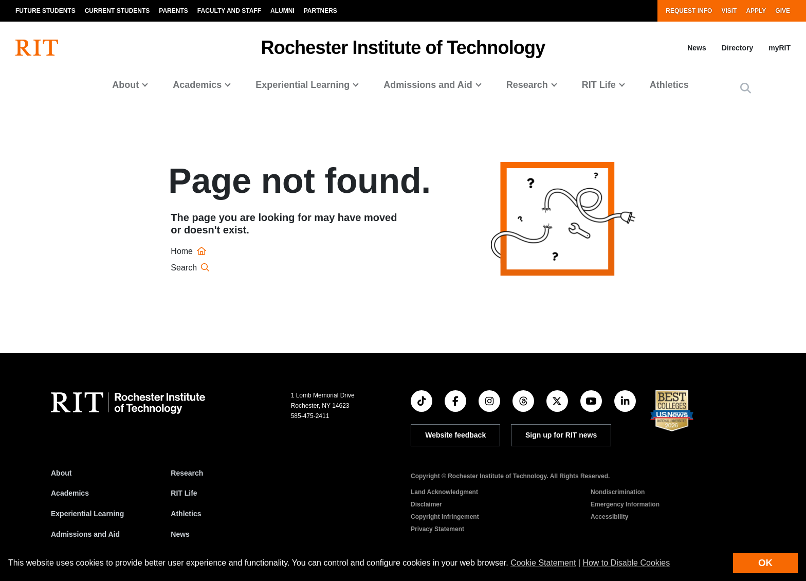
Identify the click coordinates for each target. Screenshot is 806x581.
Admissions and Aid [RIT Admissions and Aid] (85, 534)
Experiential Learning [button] (302, 85)
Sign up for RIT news (561, 435)
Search (191, 267)
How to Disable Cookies (626, 562)
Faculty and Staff (229, 10)
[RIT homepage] (36, 48)
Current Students (117, 10)
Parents (173, 10)
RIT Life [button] (599, 85)
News (696, 48)
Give (782, 10)
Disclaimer (426, 504)
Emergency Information (625, 504)
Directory (737, 48)
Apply (756, 10)
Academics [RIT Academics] (70, 493)
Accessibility (609, 516)
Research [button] (527, 85)
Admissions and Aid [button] (427, 85)
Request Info (689, 10)
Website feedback (455, 435)
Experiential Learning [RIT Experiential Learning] (87, 514)
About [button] (125, 85)
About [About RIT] (61, 473)
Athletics (669, 85)
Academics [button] (197, 85)
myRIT (779, 48)
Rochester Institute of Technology (403, 47)
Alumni (282, 10)
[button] (745, 88)
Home (190, 251)
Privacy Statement (437, 529)
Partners (320, 10)
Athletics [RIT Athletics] (186, 514)
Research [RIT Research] (187, 473)
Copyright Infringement (445, 516)
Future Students (45, 10)
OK (765, 562)
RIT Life (184, 493)
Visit (729, 10)
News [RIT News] (180, 534)
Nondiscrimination (618, 492)
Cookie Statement (543, 562)
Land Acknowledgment (444, 492)
